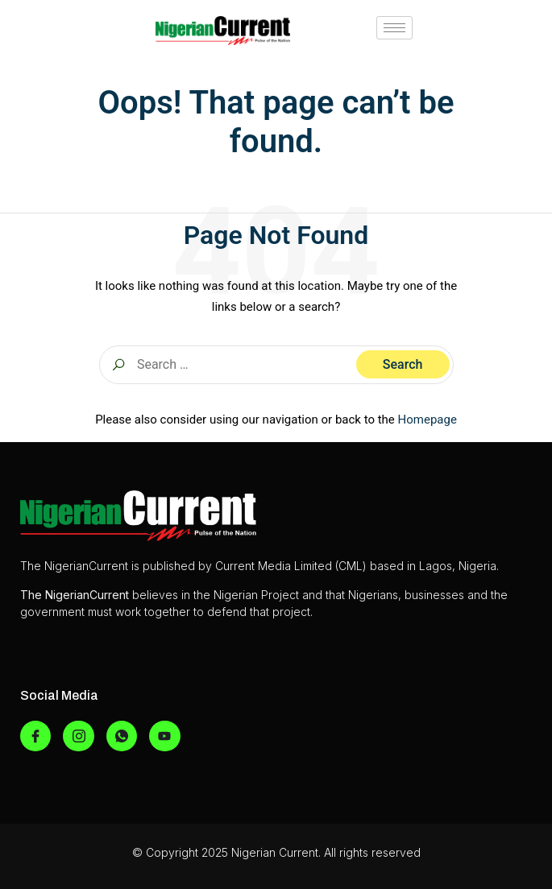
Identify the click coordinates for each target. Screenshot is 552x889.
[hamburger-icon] (394, 27)
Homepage (427, 419)
